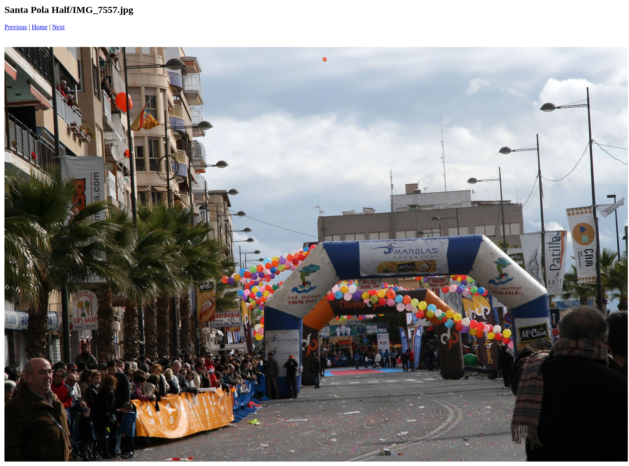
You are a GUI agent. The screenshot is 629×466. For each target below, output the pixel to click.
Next (58, 26)
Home (39, 26)
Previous (15, 26)
